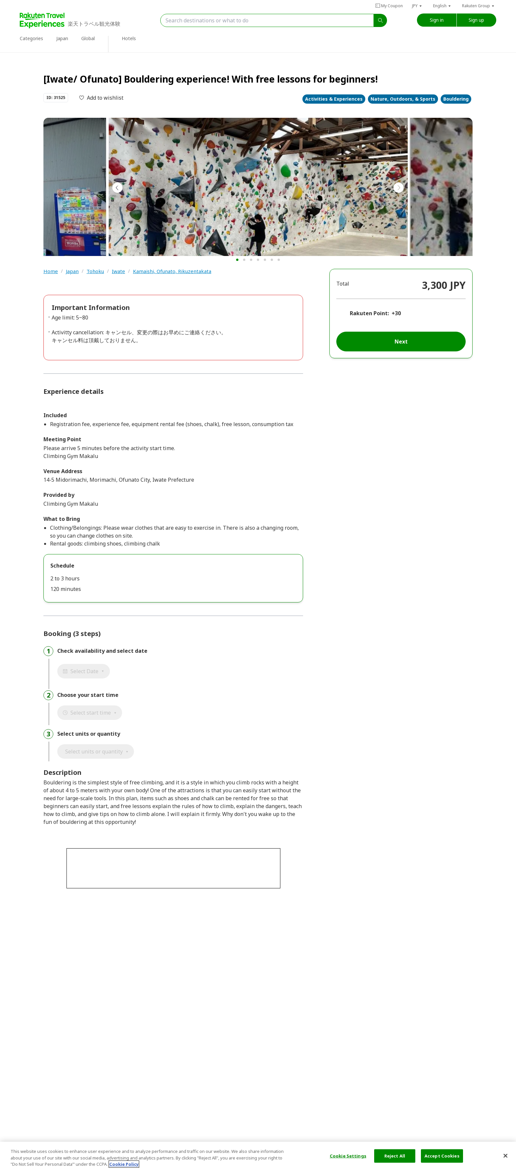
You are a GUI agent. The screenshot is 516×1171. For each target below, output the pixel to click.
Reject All (394, 1155)
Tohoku (95, 271)
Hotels (129, 38)
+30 (396, 313)
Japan (62, 38)
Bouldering (456, 99)
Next (401, 341)
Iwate (118, 271)
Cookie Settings (348, 1155)
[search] (380, 20)
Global (88, 38)
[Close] (505, 1155)
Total (342, 283)
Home (50, 271)
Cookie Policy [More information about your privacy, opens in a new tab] (124, 1164)
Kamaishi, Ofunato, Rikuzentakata (172, 271)
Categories (31, 38)
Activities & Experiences (334, 99)
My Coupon (389, 6)
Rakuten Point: (369, 313)
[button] (417, 6)
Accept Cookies (442, 1155)
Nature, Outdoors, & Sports (403, 99)
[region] (258, 1156)
